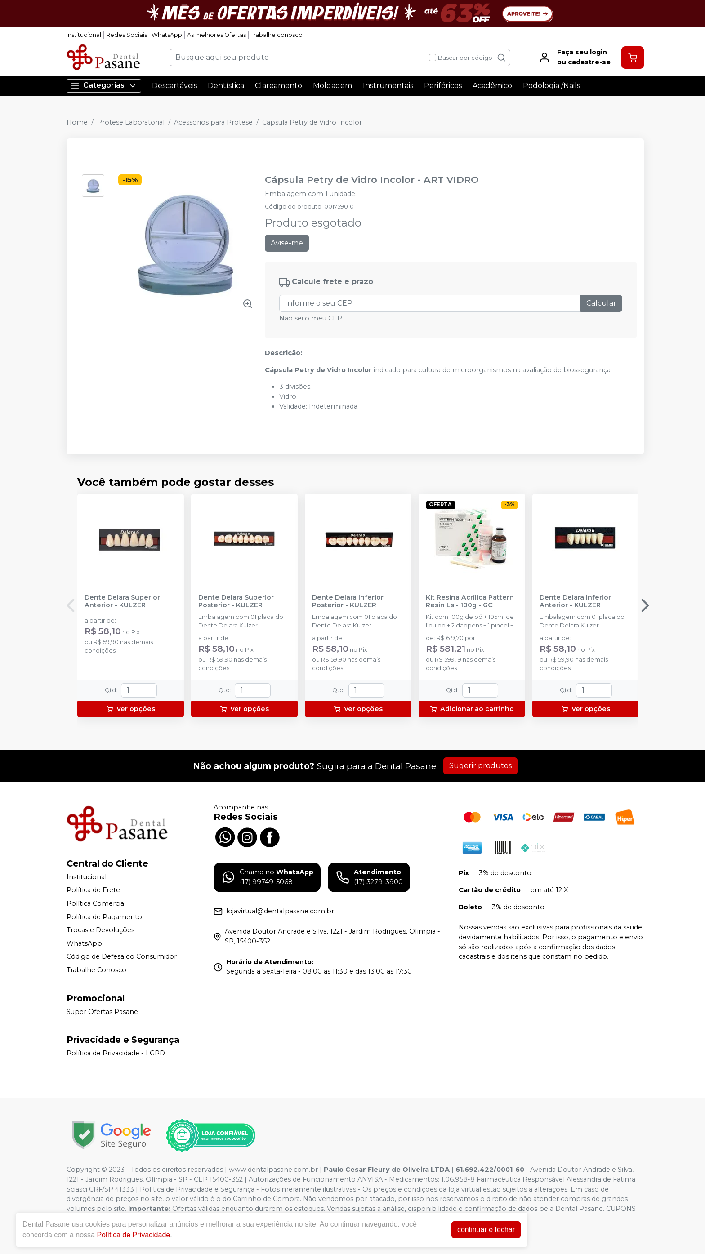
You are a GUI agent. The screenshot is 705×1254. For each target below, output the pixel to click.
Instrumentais (388, 85)
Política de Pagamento (104, 917)
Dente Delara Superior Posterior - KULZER (236, 601)
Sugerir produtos (480, 765)
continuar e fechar (486, 1229)
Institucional (84, 34)
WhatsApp (167, 34)
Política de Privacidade (133, 1235)
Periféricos (443, 85)
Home (77, 122)
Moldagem (332, 85)
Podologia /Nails (551, 85)
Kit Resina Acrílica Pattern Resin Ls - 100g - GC (470, 601)
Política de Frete (93, 890)
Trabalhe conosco (276, 34)
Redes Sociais (126, 34)
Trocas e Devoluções (100, 930)
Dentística (226, 85)
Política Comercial (96, 903)
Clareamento (278, 85)
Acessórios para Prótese (213, 122)
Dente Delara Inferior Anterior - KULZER (575, 601)
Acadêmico (492, 85)
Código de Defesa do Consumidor (122, 957)
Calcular (601, 303)
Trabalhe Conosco (96, 970)
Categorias (104, 85)
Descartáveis (174, 85)
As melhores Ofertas (216, 34)
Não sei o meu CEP (310, 318)
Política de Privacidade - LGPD (116, 1053)
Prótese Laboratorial (131, 122)
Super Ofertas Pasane (102, 1012)
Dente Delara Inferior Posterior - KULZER (348, 601)
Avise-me (287, 243)
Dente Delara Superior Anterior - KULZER (122, 601)
